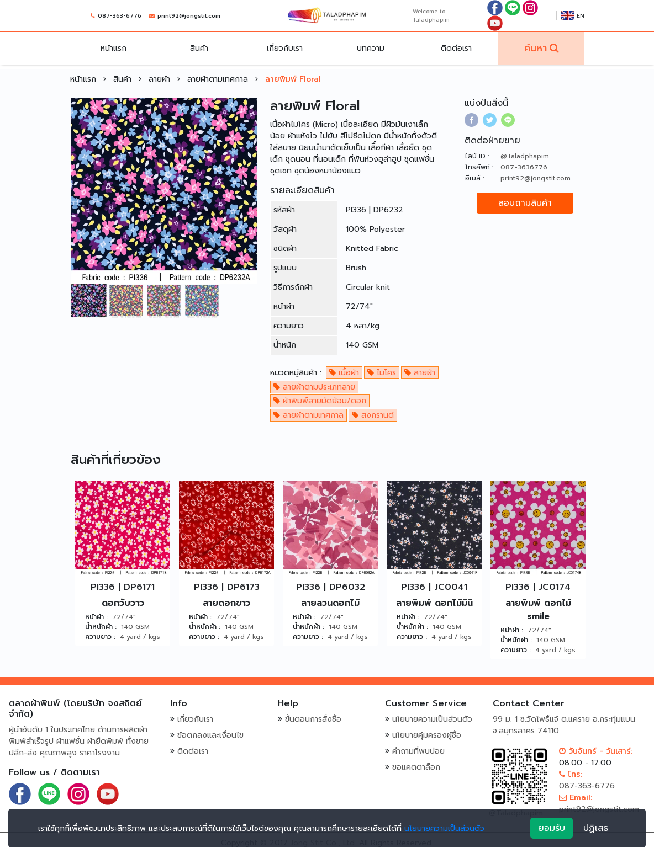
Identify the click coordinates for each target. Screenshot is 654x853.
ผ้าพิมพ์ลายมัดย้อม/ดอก (319, 401)
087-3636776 (523, 167)
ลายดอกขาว (226, 603)
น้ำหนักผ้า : (101, 627)
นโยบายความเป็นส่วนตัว (432, 719)
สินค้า (199, 48)
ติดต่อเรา (456, 48)
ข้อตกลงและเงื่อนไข (210, 735)
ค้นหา (535, 48)
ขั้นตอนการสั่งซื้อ (313, 719)
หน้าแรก (113, 48)
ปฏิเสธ (595, 828)
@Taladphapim (524, 156)
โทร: (570, 774)
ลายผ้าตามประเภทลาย (314, 387)
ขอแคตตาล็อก (416, 767)
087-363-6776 (119, 16)
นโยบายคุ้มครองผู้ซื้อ (426, 735)
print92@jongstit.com (188, 16)
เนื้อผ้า (344, 372)
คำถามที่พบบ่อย (418, 751)
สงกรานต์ (373, 415)
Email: (575, 797)
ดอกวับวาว (123, 603)
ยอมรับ (551, 828)
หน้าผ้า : (96, 617)
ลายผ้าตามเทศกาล (219, 79)
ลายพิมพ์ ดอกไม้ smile (538, 609)
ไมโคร (381, 372)
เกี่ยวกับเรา (285, 48)
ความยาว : (100, 637)
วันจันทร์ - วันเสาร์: (595, 751)
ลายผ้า (161, 79)
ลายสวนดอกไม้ (330, 603)
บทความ (370, 48)
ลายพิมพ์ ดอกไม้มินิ (434, 603)
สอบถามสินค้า (525, 203)
